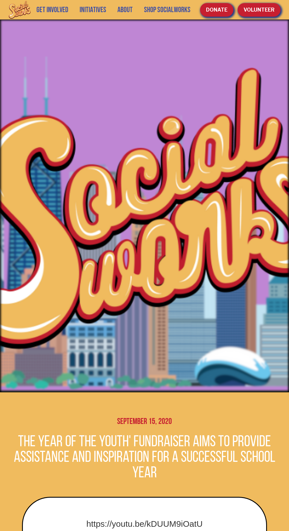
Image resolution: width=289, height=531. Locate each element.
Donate (216, 10)
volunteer (259, 10)
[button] (93, 10)
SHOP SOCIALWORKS (167, 9)
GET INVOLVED (52, 9)
